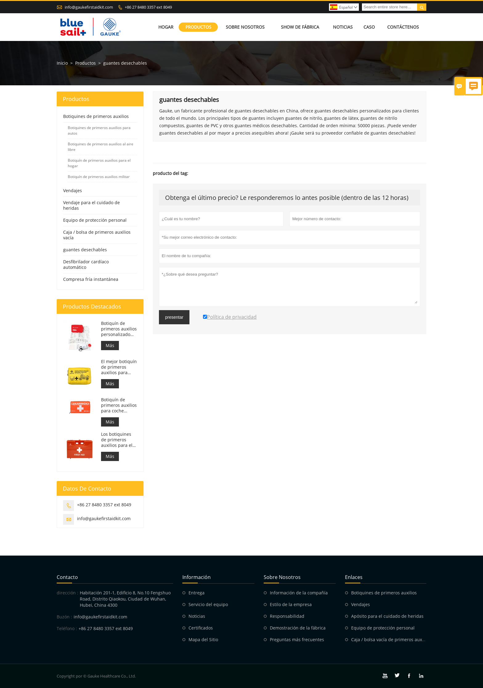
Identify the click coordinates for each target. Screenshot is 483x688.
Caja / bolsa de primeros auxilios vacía (97, 235)
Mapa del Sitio (203, 639)
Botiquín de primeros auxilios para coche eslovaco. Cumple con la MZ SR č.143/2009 (119, 405)
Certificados (201, 628)
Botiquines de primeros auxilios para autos (99, 130)
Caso (369, 27)
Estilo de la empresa (291, 604)
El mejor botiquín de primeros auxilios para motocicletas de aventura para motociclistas (119, 367)
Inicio (62, 63)
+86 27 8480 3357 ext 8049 (148, 7)
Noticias (343, 27)
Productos (198, 27)
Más (110, 345)
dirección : (67, 593)
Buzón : (64, 617)
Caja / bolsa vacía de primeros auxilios (390, 639)
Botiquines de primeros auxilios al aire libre (100, 146)
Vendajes (72, 190)
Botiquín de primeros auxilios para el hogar (99, 163)
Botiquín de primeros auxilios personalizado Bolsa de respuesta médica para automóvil (119, 329)
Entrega (197, 593)
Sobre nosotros (245, 27)
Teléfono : (67, 628)
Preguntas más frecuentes (297, 639)
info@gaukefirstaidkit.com (89, 7)
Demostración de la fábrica (298, 628)
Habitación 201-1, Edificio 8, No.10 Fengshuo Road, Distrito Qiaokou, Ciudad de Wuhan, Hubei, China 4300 (125, 599)
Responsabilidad (287, 616)
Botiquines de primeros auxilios (96, 116)
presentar (174, 317)
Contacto (67, 577)
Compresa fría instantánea (90, 279)
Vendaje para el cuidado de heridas (91, 205)
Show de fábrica (300, 27)
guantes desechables (85, 250)
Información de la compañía (299, 593)
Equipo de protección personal (95, 220)
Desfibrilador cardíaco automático (86, 264)
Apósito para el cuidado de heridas (387, 616)
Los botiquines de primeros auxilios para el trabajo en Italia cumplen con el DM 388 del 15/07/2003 (117, 439)
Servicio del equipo (208, 604)
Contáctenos (403, 27)
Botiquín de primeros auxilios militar (99, 176)
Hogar (165, 27)
